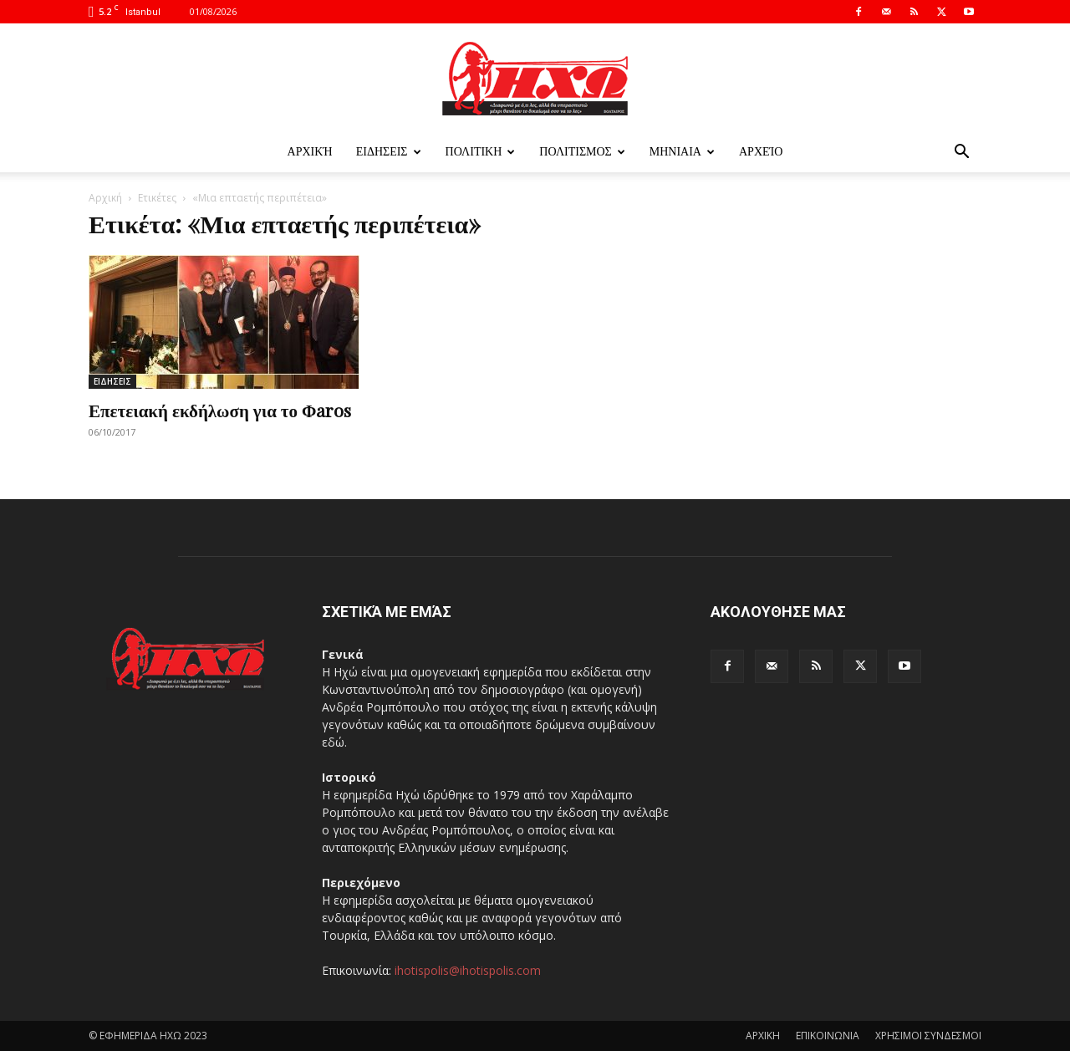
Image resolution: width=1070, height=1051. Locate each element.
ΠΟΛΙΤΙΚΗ (481, 151)
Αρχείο (760, 151)
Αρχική (310, 151)
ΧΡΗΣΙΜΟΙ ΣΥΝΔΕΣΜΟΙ (928, 1035)
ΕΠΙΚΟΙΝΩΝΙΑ (827, 1035)
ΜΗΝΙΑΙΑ (682, 151)
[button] (961, 153)
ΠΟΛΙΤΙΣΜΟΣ (581, 151)
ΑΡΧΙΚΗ (763, 1035)
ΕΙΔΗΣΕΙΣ (388, 151)
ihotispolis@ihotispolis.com (468, 970)
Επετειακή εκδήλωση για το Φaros (220, 409)
